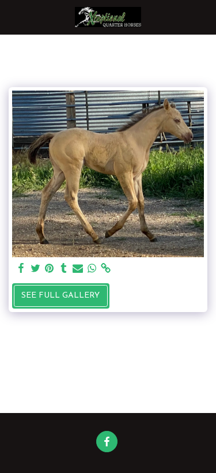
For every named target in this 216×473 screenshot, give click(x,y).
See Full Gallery (60, 295)
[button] (12, 17)
